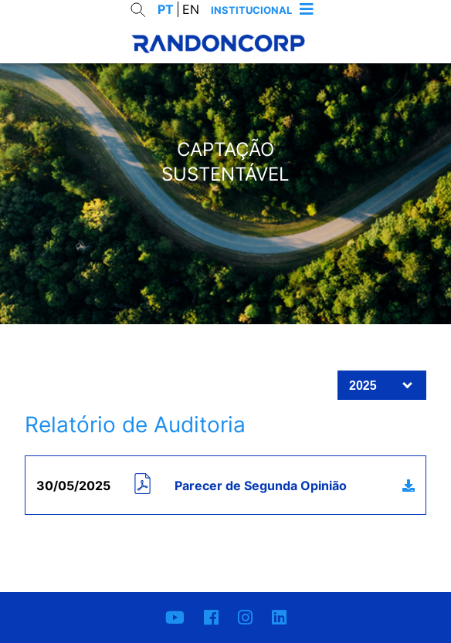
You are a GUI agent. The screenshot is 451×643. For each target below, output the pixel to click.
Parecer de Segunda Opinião (261, 485)
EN (190, 9)
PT (166, 9)
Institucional (251, 10)
